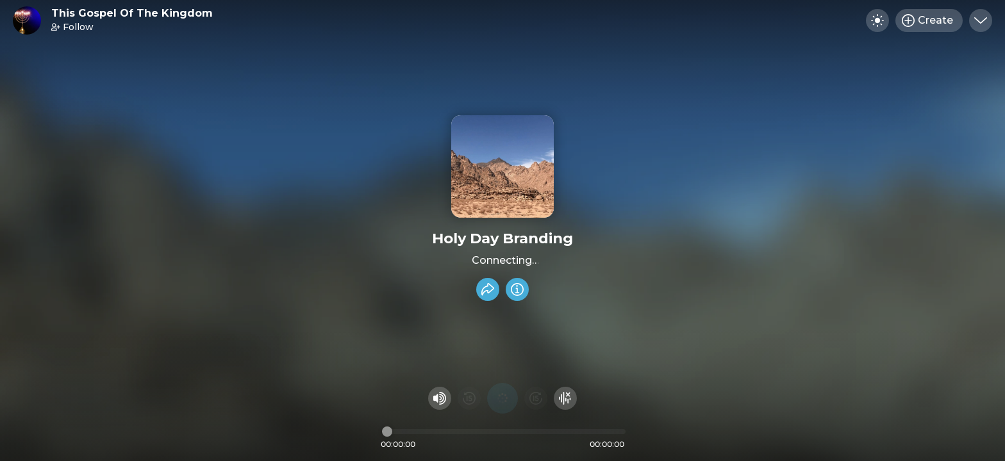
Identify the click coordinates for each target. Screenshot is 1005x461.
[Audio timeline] (504, 431)
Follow (72, 27)
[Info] (517, 289)
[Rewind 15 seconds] (469, 398)
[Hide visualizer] (565, 398)
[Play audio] (502, 398)
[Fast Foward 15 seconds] (535, 398)
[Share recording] (487, 289)
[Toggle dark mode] (877, 20)
